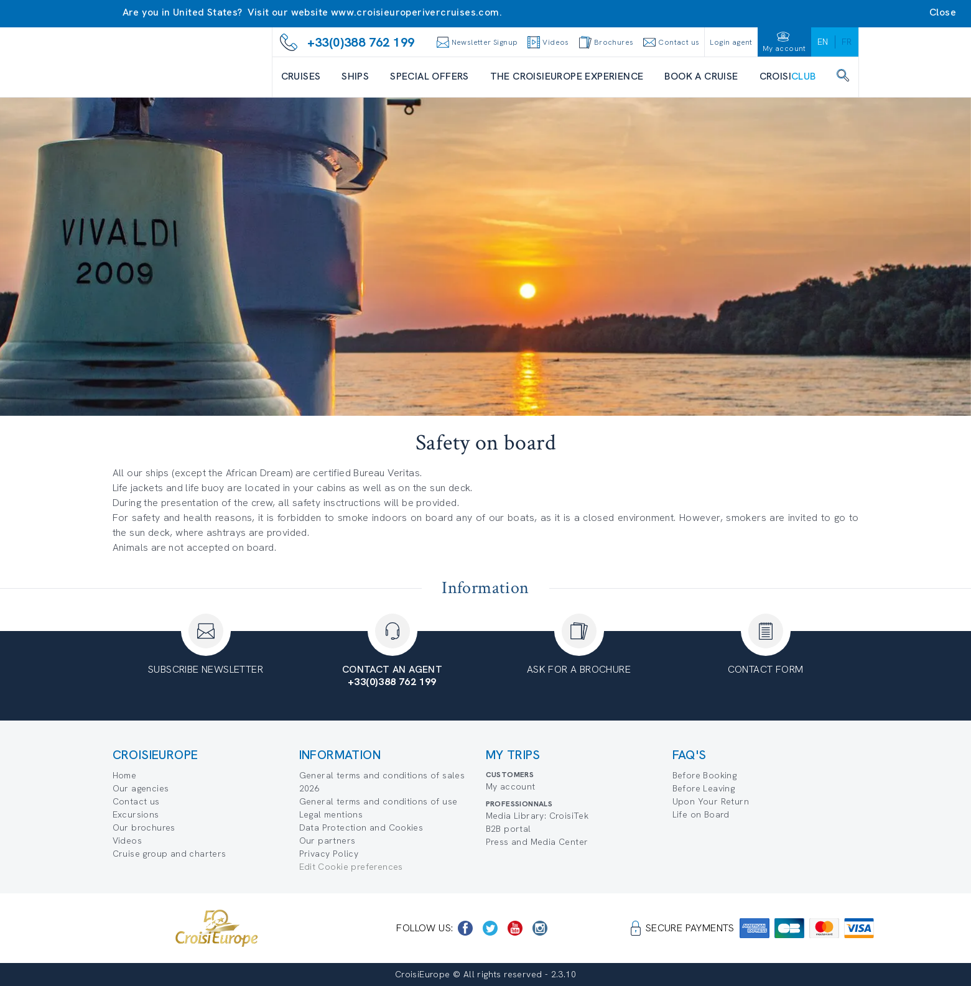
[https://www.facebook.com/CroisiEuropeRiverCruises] (465, 928)
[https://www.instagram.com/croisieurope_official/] (539, 928)
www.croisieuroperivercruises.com (415, 12)
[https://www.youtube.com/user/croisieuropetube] (515, 928)
